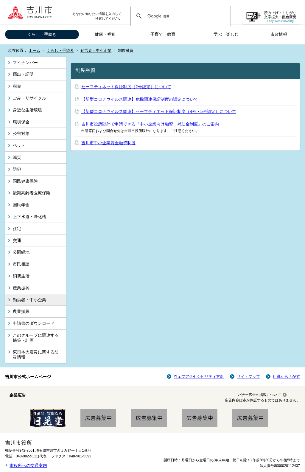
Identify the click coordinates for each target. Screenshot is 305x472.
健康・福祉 (105, 34)
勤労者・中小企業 (95, 50)
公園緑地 (21, 252)
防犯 (17, 169)
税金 (17, 86)
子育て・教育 (162, 34)
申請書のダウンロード (34, 323)
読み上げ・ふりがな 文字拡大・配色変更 (280, 17)
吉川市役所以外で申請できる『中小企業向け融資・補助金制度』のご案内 (150, 124)
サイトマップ (248, 376)
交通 (17, 240)
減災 (17, 157)
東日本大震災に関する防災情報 (36, 354)
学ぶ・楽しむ (226, 34)
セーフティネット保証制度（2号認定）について (126, 86)
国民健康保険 (25, 181)
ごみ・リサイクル (29, 98)
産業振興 (21, 287)
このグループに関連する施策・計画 (36, 338)
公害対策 (21, 133)
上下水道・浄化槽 (29, 216)
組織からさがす (286, 376)
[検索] (179, 16)
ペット (19, 145)
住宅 (17, 228)
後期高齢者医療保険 (31, 192)
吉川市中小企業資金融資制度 (108, 142)
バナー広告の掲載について (259, 395)
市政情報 (278, 34)
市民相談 (21, 264)
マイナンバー (25, 62)
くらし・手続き (42, 34)
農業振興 (21, 311)
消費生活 (21, 276)
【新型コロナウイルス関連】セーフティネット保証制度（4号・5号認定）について (158, 111)
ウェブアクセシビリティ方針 (199, 376)
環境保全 (21, 121)
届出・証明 (23, 74)
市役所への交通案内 (28, 465)
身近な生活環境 (27, 110)
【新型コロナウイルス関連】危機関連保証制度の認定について (139, 99)
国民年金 (21, 204)
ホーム (34, 50)
